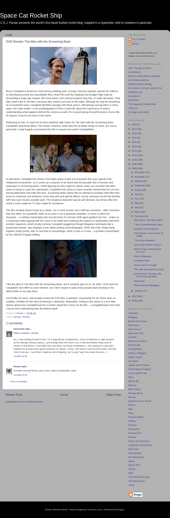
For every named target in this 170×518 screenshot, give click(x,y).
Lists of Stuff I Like (137, 373)
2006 (135, 300)
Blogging (132, 317)
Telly (130, 473)
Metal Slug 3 (134, 389)
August (138, 190)
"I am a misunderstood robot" (148, 224)
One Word (133, 100)
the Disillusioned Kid (138, 80)
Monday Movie (135, 393)
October (138, 181)
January (138, 291)
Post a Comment (18, 381)
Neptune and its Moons (140, 401)
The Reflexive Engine (139, 477)
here (152, 56)
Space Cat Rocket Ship (31, 15)
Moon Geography (142, 256)
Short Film (133, 449)
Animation (133, 313)
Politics (132, 421)
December (140, 172)
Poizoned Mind (135, 417)
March (137, 212)
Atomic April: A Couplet (145, 265)
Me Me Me (133, 381)
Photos (131, 405)
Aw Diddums (134, 72)
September (140, 185)
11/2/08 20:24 (20, 375)
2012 (135, 151)
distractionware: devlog (139, 84)
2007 (135, 296)
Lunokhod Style (142, 260)
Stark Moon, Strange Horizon (148, 220)
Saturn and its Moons (139, 441)
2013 (135, 146)
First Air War (134, 345)
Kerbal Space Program (139, 369)
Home (64, 394)
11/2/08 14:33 (20, 356)
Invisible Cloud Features (146, 229)
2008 (135, 168)
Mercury (132, 385)
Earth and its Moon (137, 341)
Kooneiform (134, 96)
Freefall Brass (135, 349)
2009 (135, 164)
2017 (135, 129)
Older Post (113, 394)
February (139, 216)
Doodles (132, 337)
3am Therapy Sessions (139, 68)
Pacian (17, 366)
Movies (17, 317)
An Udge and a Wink (138, 112)
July (136, 194)
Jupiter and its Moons (139, 365)
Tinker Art (133, 108)
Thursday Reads (136, 481)
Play (130, 409)
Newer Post (14, 394)
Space (131, 461)
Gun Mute (133, 361)
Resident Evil (135, 433)
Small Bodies (135, 453)
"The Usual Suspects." (145, 240)
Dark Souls (133, 325)
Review (26, 317)
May (136, 203)
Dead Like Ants (136, 333)
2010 (135, 159)
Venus (131, 485)
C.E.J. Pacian (138, 39)
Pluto (131, 413)
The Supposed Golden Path (142, 104)
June (137, 198)
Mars (130, 377)
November (140, 177)
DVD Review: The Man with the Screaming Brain (148, 275)
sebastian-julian (95, 509)
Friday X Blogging (137, 353)
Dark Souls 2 (134, 329)
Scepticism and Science (140, 445)
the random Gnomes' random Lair (145, 88)
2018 (135, 124)
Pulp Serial (133, 429)
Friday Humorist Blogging (146, 285)
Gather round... (136, 357)
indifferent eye (135, 92)
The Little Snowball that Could (149, 269)
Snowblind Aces (136, 457)
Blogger (120, 509)
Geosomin (19, 329)
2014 (135, 142)
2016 (135, 133)
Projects (132, 425)
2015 (135, 137)
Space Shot (134, 465)
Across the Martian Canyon (147, 244)
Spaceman (139, 281)
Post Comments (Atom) (31, 401)
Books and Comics (137, 321)
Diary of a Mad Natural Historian (144, 76)
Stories (131, 469)
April (137, 207)
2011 (135, 155)
